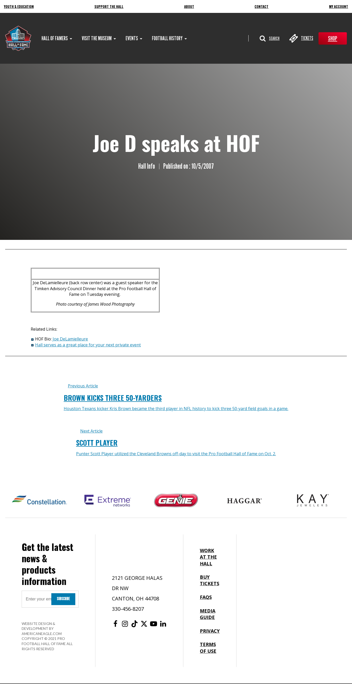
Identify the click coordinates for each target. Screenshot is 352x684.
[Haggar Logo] (244, 501)
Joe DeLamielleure (70, 339)
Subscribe (63, 599)
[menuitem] (55, 38)
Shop (332, 38)
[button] (269, 38)
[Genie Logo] (176, 501)
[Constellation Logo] (39, 501)
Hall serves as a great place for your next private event (88, 345)
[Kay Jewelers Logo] (313, 501)
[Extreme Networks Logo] (107, 501)
